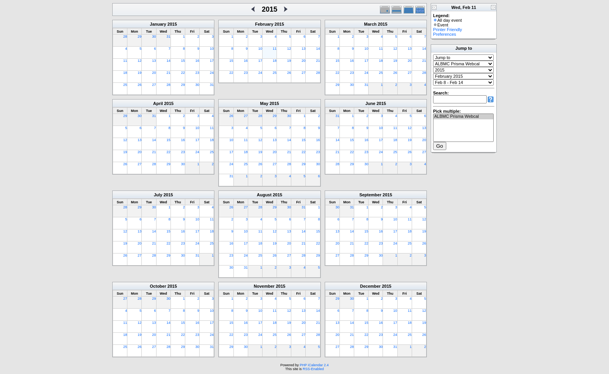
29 (139, 36)
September (370, 194)
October (158, 286)
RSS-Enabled (313, 369)
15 (183, 61)
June (370, 103)
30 (154, 36)
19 (139, 73)
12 (139, 61)
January (158, 24)
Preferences (444, 34)
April (158, 103)
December (370, 286)
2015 (172, 24)
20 (154, 73)
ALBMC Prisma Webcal (463, 116)
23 (197, 73)
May (264, 103)
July (158, 194)
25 (125, 85)
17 (212, 61)
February (264, 24)
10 (212, 49)
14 (169, 61)
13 (154, 61)
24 (212, 73)
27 (154, 85)
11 (125, 61)
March (370, 24)
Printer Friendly (447, 29)
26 (139, 85)
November (264, 286)
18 (125, 73)
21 (169, 73)
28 (125, 36)
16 (197, 61)
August (264, 194)
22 (183, 73)
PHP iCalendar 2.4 (314, 365)
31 (169, 36)
